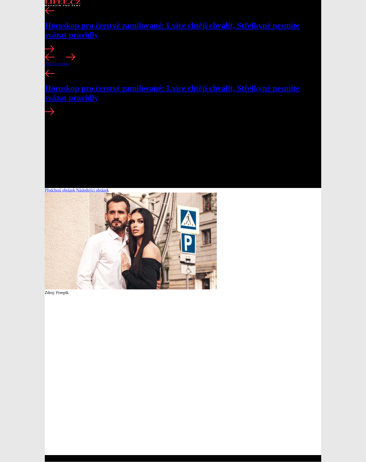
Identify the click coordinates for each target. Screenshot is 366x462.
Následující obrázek (92, 190)
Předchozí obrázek (60, 190)
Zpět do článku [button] (57, 64)
